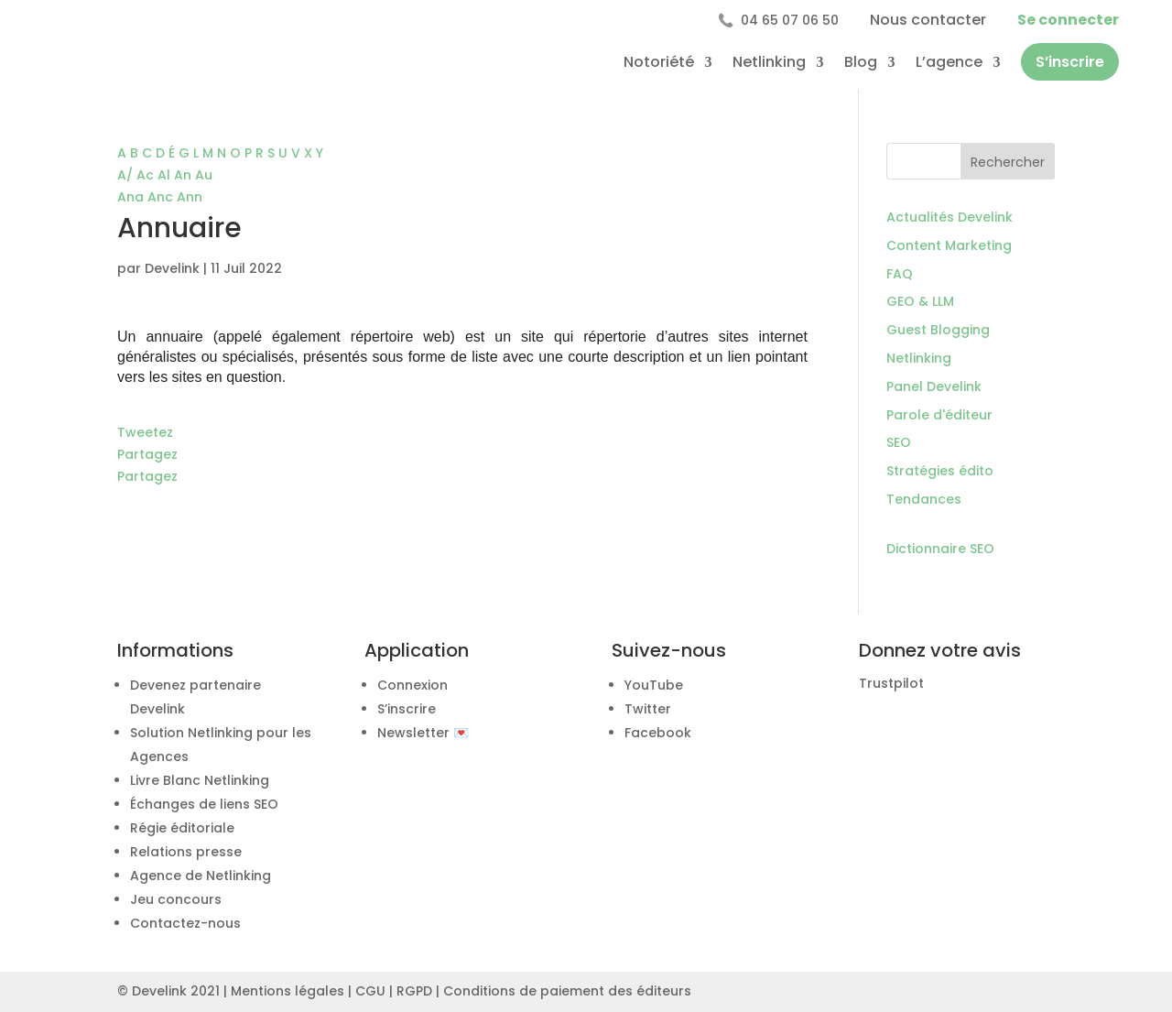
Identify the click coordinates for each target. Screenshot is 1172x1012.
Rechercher (1008, 162)
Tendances (923, 499)
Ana (132, 197)
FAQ (899, 274)
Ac (146, 175)
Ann (189, 197)
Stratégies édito (939, 471)
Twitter (647, 709)
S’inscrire (1070, 61)
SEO (898, 442)
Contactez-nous (185, 923)
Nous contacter (928, 19)
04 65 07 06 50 (778, 20)
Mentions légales (287, 991)
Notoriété (659, 62)
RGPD (414, 991)
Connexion (412, 685)
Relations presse (186, 852)
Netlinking (769, 62)
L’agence (949, 62)
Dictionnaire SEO (940, 548)
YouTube (653, 685)
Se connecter (1068, 19)
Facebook (657, 733)
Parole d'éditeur (939, 415)
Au (203, 175)
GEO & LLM (920, 301)
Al (165, 175)
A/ (126, 175)
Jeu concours (176, 899)
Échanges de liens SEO (204, 804)
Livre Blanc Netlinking (199, 780)
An (184, 175)
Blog (860, 62)
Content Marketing (949, 245)
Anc (162, 197)
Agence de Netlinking (200, 875)
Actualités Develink (949, 217)
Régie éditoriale (182, 828)
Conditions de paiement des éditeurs (567, 991)
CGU (370, 991)
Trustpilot (891, 683)
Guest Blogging (938, 330)
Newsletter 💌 (423, 733)
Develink (172, 268)
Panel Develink (934, 386)
